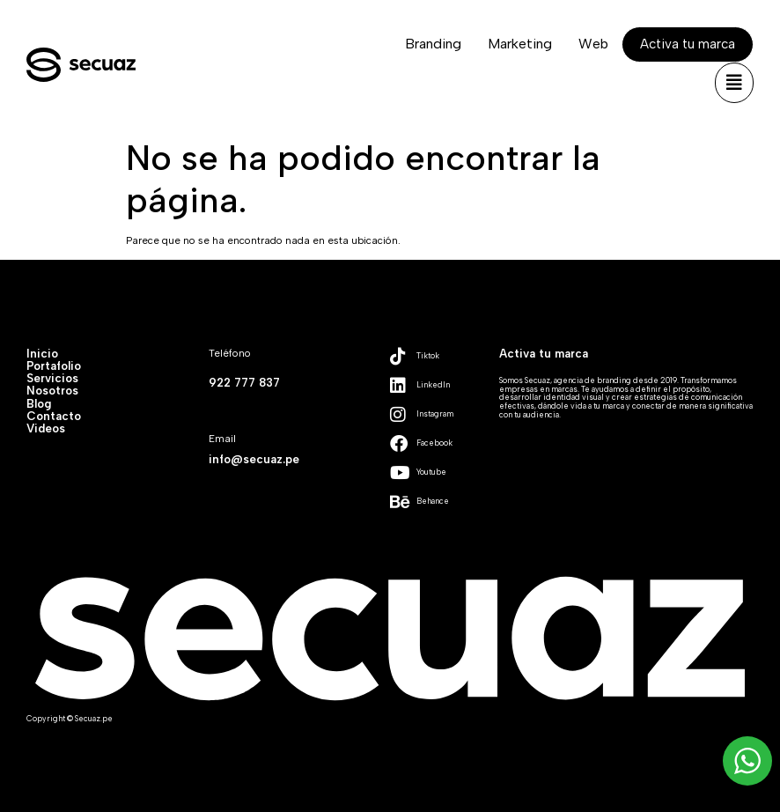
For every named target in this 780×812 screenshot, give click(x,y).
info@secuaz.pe (254, 459)
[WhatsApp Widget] (747, 761)
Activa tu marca (543, 353)
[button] (734, 83)
